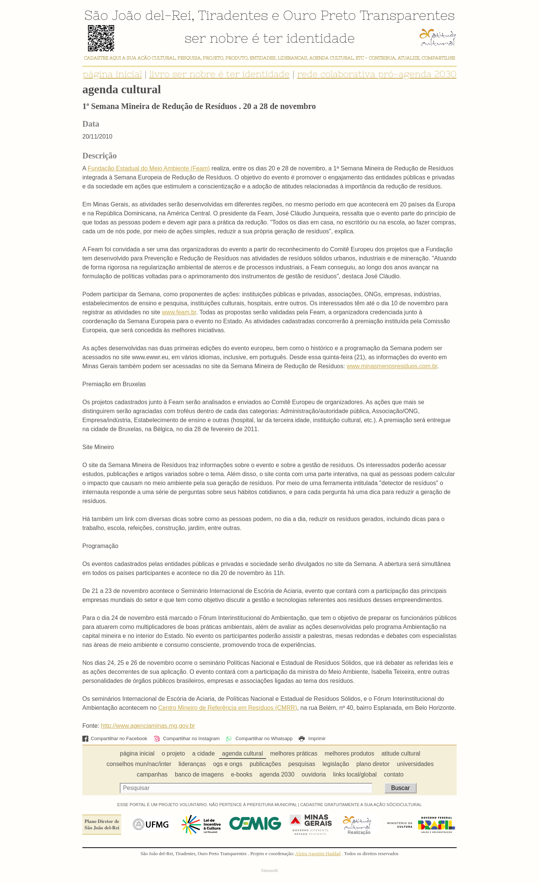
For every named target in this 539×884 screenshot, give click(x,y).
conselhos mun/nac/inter (138, 764)
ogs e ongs (227, 764)
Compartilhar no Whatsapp (259, 738)
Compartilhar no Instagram (186, 738)
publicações (265, 764)
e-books (241, 774)
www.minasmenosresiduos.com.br (392, 366)
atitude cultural (400, 753)
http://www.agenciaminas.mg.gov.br (148, 726)
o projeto (173, 753)
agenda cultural (242, 753)
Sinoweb (269, 870)
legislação (336, 764)
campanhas (152, 774)
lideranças (192, 764)
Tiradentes (233, 14)
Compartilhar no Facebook (114, 738)
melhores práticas (293, 753)
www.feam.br (179, 312)
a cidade (203, 753)
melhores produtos (349, 753)
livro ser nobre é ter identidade (219, 74)
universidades (415, 764)
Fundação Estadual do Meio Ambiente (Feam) (149, 168)
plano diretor (373, 764)
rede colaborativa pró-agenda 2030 (377, 74)
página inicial (112, 74)
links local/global (355, 774)
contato (394, 774)
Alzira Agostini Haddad (318, 853)
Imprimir (312, 738)
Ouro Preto (319, 14)
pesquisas (301, 764)
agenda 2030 (276, 774)
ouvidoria (314, 774)
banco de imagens (199, 774)
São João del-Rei (137, 14)
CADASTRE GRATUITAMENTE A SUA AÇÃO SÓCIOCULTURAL (361, 804)
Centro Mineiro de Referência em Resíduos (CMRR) (227, 708)
